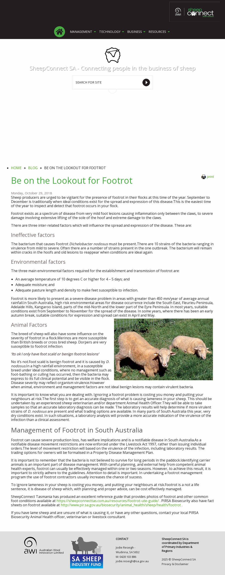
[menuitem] (59, 31)
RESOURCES (156, 31)
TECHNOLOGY (109, 31)
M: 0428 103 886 (126, 557)
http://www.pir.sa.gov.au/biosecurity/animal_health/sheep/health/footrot (121, 505)
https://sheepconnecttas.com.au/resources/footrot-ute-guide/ (107, 500)
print (207, 176)
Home (16, 167)
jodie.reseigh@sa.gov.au (132, 561)
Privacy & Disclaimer (175, 564)
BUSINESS (133, 31)
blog (33, 167)
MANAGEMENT (81, 31)
